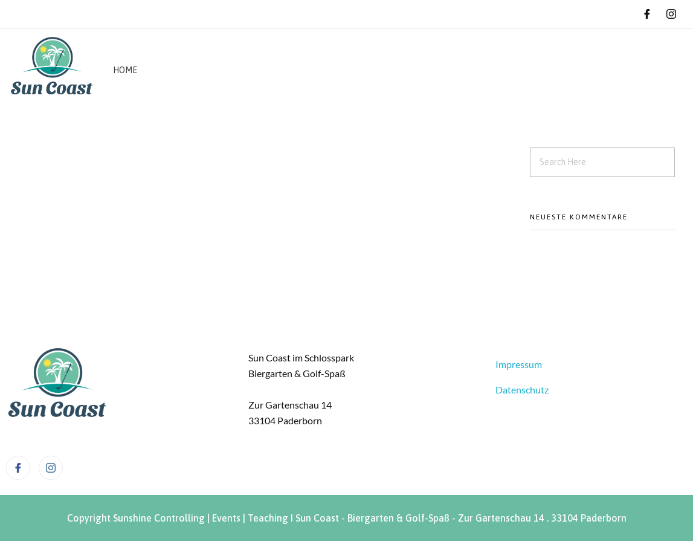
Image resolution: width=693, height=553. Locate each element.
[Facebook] (647, 14)
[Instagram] (671, 14)
